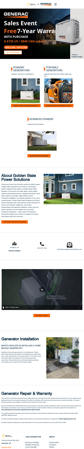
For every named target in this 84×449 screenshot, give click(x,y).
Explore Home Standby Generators (25, 106)
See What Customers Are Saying (14, 222)
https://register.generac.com (67, 419)
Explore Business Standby (39, 156)
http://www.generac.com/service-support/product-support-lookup (20, 409)
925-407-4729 (42, 248)
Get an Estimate (13, 52)
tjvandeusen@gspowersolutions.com (69, 249)
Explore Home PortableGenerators (58, 106)
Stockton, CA (14, 247)
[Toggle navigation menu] (55, 4)
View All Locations (14, 251)
